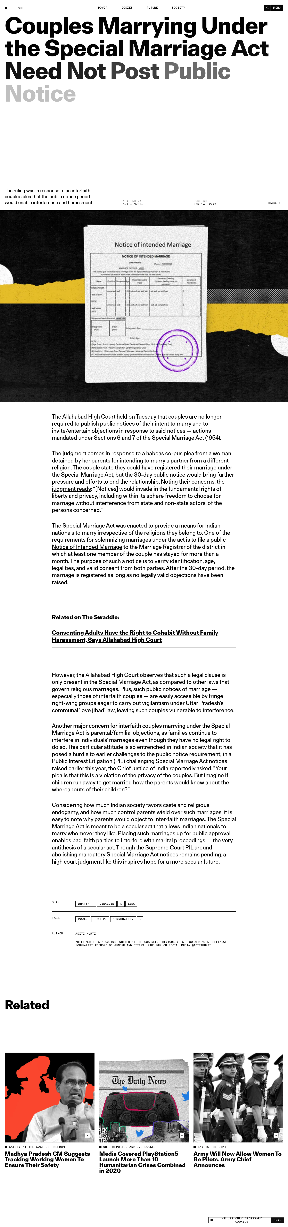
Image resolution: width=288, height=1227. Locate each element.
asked (204, 768)
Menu (277, 7)
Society (178, 7)
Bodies (127, 8)
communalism (123, 919)
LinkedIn (107, 904)
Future (152, 7)
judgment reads (71, 488)
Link (131, 904)
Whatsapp (85, 904)
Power (103, 8)
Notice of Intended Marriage (87, 546)
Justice (100, 919)
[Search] (267, 7)
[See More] (140, 919)
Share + (274, 206)
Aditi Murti (133, 204)
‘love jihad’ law (97, 710)
